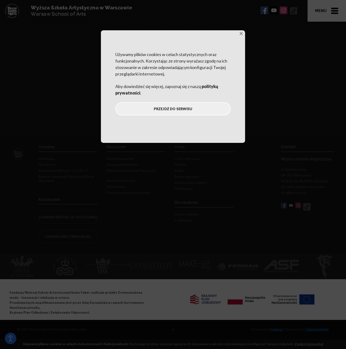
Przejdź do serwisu (173, 109)
